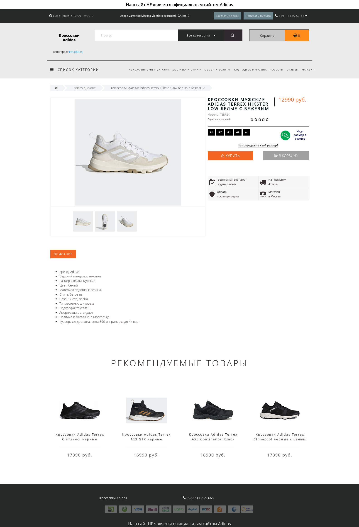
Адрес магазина (252, 69)
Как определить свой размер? (258, 145)
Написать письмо (258, 16)
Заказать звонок (227, 16)
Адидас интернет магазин (144, 69)
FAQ (234, 69)
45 (246, 132)
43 (229, 132)
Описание (63, 254)
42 (220, 132)
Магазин (308, 69)
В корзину (286, 155)
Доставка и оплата (182, 69)
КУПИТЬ (232, 155)
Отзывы (292, 69)
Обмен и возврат (214, 69)
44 (237, 132)
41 (211, 132)
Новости (275, 69)
